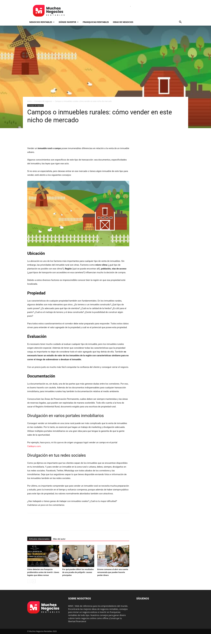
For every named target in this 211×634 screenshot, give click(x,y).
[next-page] (34, 581)
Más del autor (59, 539)
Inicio (29, 101)
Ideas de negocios (123, 22)
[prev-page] (29, 581)
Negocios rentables (42, 22)
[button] (180, 22)
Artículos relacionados (39, 539)
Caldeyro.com (34, 446)
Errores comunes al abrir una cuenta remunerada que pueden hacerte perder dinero (112, 572)
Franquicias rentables (96, 22)
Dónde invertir (69, 22)
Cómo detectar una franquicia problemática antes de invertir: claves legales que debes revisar (43, 572)
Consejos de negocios (43, 101)
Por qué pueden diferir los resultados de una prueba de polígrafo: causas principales (78, 572)
